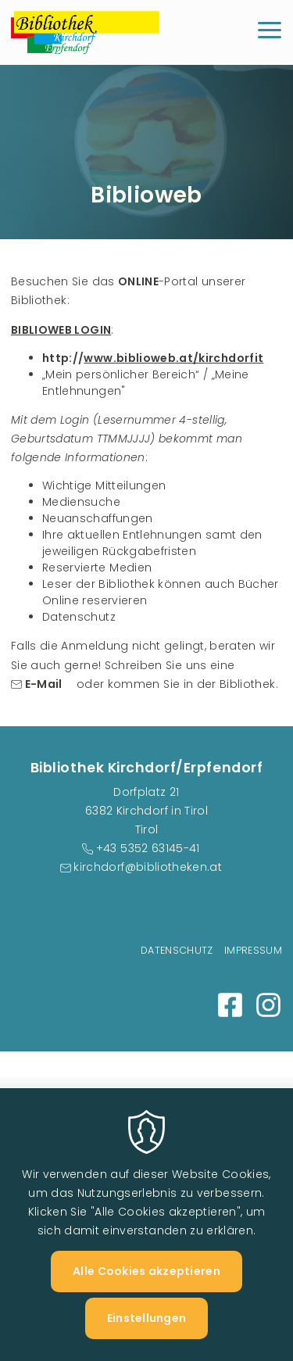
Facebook (230, 1005)
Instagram (268, 1005)
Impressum (253, 950)
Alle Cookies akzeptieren (146, 1294)
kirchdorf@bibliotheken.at (147, 867)
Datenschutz (177, 950)
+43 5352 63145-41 (148, 848)
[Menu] (269, 32)
